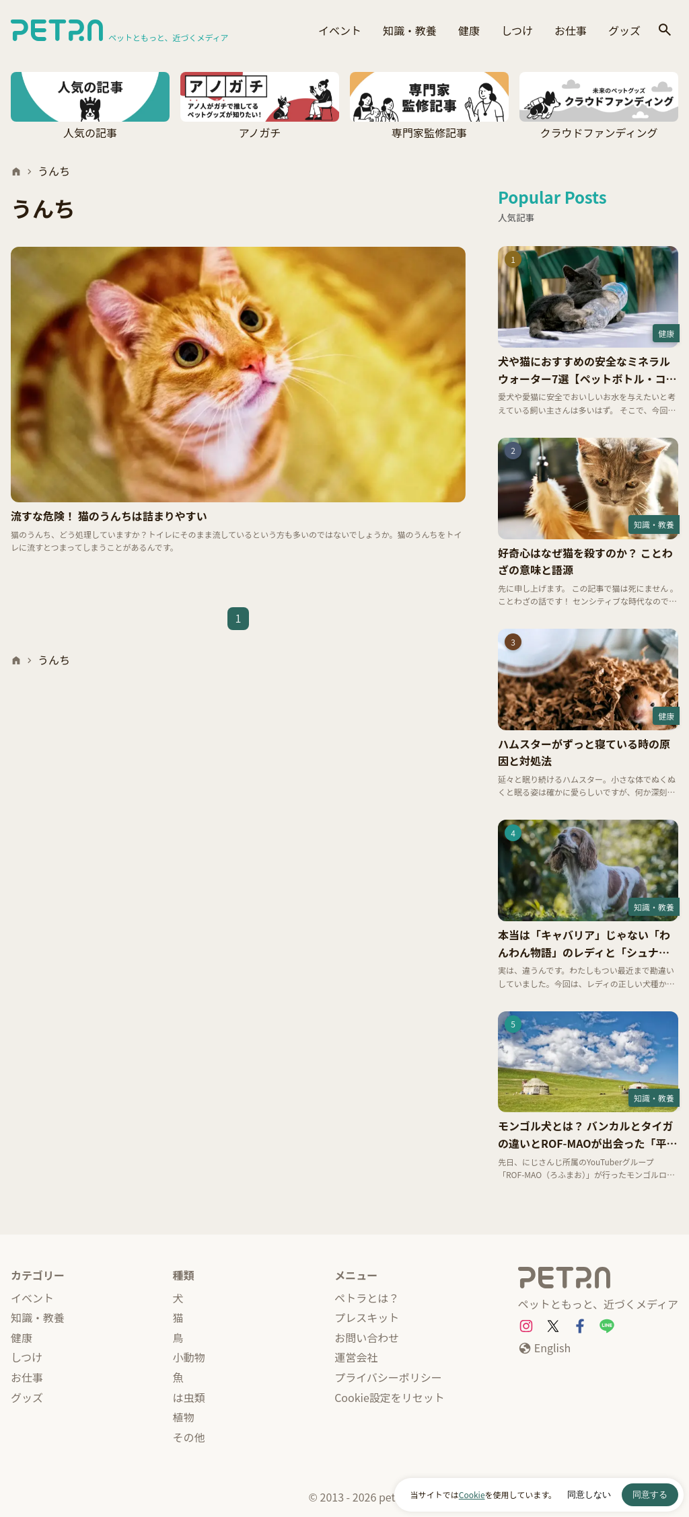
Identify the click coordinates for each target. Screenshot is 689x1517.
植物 (183, 1417)
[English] (544, 1348)
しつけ (517, 30)
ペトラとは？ (366, 1298)
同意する (649, 1494)
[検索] (664, 30)
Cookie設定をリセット (389, 1397)
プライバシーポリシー (388, 1377)
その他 (189, 1437)
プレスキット (366, 1317)
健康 (469, 30)
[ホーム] (16, 171)
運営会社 (355, 1357)
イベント (339, 30)
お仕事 (570, 30)
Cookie (472, 1494)
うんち (54, 171)
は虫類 (189, 1397)
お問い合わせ (366, 1337)
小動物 (189, 1357)
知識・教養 (410, 30)
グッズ (624, 30)
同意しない (589, 1494)
